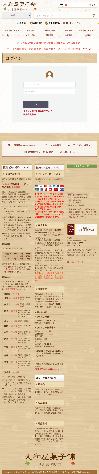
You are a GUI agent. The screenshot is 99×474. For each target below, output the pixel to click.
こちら (86, 49)
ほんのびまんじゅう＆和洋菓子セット (87, 31)
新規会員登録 (52, 23)
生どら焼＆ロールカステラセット (11, 35)
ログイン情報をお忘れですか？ (37, 111)
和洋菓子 (68, 31)
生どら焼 (30, 31)
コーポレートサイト (72, 23)
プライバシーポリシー (79, 145)
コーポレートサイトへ (76, 262)
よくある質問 (52, 145)
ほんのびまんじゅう (11, 31)
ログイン (22, 23)
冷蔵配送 (68, 35)
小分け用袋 (30, 35)
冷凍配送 (87, 35)
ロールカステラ (49, 31)
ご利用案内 (36, 23)
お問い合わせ (67, 152)
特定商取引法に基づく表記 (38, 152)
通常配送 (49, 35)
